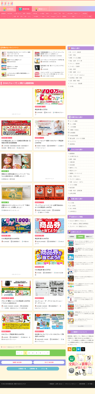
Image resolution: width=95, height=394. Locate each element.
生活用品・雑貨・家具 (75, 78)
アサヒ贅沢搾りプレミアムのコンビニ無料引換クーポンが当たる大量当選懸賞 (83, 250)
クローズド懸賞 (87, 16)
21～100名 (72, 205)
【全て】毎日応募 (48, 362)
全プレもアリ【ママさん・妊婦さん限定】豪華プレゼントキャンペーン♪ (84, 291)
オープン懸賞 (72, 121)
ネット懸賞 (72, 124)
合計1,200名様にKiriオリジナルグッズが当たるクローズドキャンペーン (83, 256)
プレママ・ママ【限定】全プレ (77, 226)
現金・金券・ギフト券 (75, 60)
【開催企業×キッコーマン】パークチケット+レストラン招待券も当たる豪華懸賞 (84, 313)
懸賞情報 (23, 9)
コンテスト (79, 16)
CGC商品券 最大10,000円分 (10, 238)
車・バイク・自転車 (74, 52)
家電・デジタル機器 (74, 58)
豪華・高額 (72, 159)
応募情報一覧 (33, 368)
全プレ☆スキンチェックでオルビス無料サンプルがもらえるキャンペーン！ (83, 271)
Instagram (53, 16)
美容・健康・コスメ (74, 72)
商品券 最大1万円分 (41, 109)
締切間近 (85, 13)
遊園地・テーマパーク (75, 173)
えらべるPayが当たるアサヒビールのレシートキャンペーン (83, 319)
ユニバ (10, 16)
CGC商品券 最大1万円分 (43, 270)
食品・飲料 (72, 69)
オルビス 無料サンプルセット (77, 220)
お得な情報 (70, 13)
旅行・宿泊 (72, 55)
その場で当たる (17, 13)
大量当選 (35, 13)
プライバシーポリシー (71, 384)
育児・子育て (62, 13)
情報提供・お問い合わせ (56, 384)
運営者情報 (82, 384)
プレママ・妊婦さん (74, 179)
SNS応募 (71, 165)
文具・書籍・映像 (74, 80)
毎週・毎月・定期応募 (75, 190)
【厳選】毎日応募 (16, 362)
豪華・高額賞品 (27, 13)
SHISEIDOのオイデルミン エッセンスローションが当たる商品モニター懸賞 (83, 299)
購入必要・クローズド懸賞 (76, 138)
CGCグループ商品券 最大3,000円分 (13, 334)
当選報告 (8, 9)
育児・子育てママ (74, 176)
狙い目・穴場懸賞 (61, 16)
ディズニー (4, 16)
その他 (70, 86)
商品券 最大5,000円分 (42, 238)
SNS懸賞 (36, 16)
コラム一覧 (44, 368)
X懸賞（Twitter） (74, 130)
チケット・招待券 (74, 63)
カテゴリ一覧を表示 (90, 2)
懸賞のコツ (40, 9)
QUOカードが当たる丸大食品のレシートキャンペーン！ (83, 277)
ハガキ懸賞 (41, 13)
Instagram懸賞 (73, 135)
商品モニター (77, 13)
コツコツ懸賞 (71, 16)
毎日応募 (10, 13)
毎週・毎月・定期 (18, 16)
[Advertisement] (47, 32)
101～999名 (72, 208)
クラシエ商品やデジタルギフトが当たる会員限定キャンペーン (83, 284)
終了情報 (90, 384)
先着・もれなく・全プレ (75, 182)
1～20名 (71, 202)
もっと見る (80, 326)
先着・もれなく (28, 16)
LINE (48, 16)
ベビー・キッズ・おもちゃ (76, 75)
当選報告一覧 (22, 368)
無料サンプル (72, 167)
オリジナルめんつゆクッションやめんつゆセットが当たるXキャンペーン (83, 264)
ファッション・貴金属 (75, 83)
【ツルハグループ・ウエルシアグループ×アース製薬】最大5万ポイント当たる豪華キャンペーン (83, 306)
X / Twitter (42, 16)
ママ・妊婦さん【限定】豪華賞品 (78, 223)
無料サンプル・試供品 (51, 13)
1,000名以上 (72, 211)
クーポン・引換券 (74, 66)
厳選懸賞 (3, 13)
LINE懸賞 (71, 132)
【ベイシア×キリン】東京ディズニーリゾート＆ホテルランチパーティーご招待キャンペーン (84, 243)
